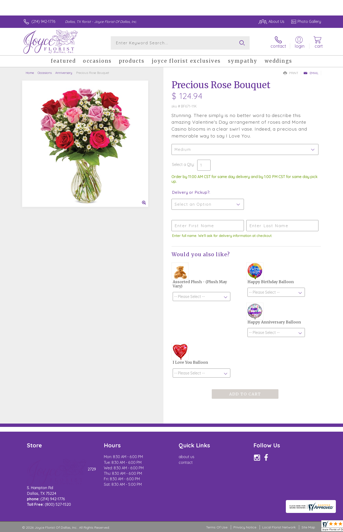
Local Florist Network (279, 527)
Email (310, 73)
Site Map (308, 527)
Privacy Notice (244, 527)
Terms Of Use (216, 527)
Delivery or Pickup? (190, 192)
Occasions (45, 73)
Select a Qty (183, 164)
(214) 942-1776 (43, 21)
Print (290, 73)
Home (30, 73)
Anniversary (63, 73)
